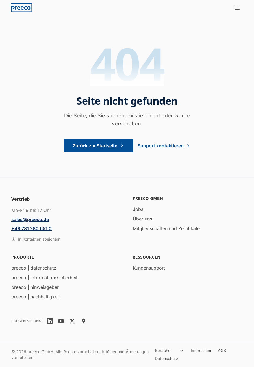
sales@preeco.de (30, 219)
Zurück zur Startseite (98, 145)
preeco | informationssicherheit (44, 277)
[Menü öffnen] (237, 8)
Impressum (201, 350)
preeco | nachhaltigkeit (35, 297)
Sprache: (163, 350)
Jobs (138, 209)
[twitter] (72, 321)
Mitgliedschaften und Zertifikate (166, 228)
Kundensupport (149, 268)
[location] (83, 321)
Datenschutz (166, 358)
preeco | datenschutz (33, 268)
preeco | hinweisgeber (35, 287)
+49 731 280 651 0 (31, 228)
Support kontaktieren (164, 145)
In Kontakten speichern (35, 239)
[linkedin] (50, 321)
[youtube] (61, 321)
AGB (222, 350)
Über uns (142, 219)
